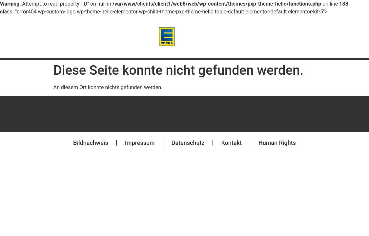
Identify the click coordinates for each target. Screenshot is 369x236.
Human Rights (277, 142)
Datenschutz (188, 142)
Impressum (140, 142)
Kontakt (231, 142)
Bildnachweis (90, 142)
